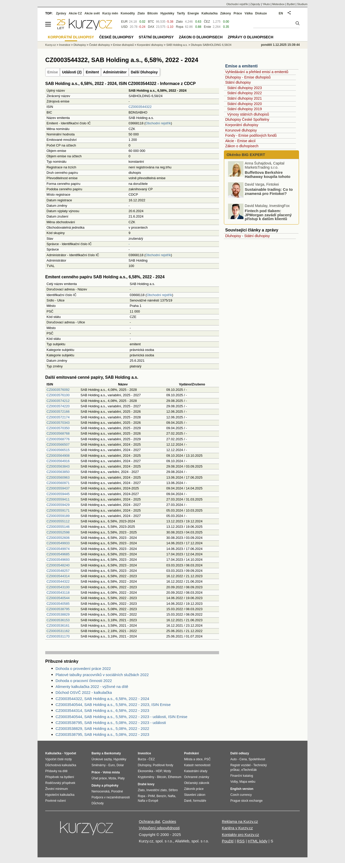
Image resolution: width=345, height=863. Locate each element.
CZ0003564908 (58, 456)
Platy (121, 778)
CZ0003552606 (58, 538)
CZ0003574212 (58, 401)
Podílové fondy (163, 765)
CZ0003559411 (58, 499)
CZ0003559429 (58, 505)
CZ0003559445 (58, 494)
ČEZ (207, 21)
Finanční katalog (241, 776)
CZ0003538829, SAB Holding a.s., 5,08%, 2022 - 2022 (102, 728)
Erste (207, 27)
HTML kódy (257, 841)
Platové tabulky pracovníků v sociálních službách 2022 (102, 674)
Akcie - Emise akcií (240, 141)
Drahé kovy (146, 784)
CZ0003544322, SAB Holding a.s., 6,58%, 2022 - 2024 (102, 698)
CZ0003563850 (58, 472)
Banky (96, 753)
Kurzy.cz (50, 44)
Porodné (117, 791)
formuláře (199, 800)
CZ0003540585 (58, 604)
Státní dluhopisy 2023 (244, 88)
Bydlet (291, 4)
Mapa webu (247, 781)
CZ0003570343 (58, 423)
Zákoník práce (194, 789)
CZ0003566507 (58, 444)
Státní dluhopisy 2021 (244, 98)
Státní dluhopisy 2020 (244, 104)
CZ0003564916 (58, 461)
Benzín (161, 796)
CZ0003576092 (58, 390)
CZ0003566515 (58, 450)
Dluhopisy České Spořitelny (247, 119)
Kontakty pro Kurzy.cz (240, 834)
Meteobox (278, 4)
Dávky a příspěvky (105, 785)
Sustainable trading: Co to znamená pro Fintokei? (269, 192)
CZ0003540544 (58, 598)
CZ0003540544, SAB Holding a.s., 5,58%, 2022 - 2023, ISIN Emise (113, 704)
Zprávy (61, 13)
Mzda (112, 778)
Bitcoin (152, 13)
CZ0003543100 (58, 587)
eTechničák (249, 770)
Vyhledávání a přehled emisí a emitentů (256, 72)
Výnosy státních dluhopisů (248, 114)
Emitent (92, 72)
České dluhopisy (99, 44)
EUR (124, 21)
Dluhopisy (233, 236)
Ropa (179, 27)
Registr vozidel (240, 765)
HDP (159, 771)
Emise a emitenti (241, 66)
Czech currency (241, 795)
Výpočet (70, 753)
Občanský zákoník (196, 783)
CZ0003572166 (58, 411)
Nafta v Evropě (148, 800)
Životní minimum (56, 789)
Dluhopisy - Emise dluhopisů (248, 77)
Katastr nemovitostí (197, 765)
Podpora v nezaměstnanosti (111, 797)
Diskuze (261, 13)
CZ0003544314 (58, 576)
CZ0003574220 (58, 406)
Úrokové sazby (102, 759)
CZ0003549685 (58, 554)
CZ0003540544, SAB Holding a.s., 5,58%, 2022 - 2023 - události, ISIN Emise (121, 716)
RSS (241, 841)
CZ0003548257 (58, 571)
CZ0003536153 (58, 620)
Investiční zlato (156, 790)
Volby (234, 781)
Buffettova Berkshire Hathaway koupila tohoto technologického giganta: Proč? (260, 179)
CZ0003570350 (58, 428)
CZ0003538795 (58, 609)
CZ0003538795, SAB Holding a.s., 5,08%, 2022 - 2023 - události (111, 722)
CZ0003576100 (58, 395)
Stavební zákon (194, 795)
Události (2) (71, 72)
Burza (142, 759)
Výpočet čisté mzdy (58, 759)
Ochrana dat (149, 821)
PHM (151, 796)
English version (241, 789)
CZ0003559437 (58, 488)
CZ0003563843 (58, 466)
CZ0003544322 (140, 107)
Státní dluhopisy (238, 82)
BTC (151, 21)
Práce (238, 13)
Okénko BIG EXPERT (245, 154)
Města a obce (193, 759)
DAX (151, 27)
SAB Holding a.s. (177, 44)
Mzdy (167, 771)
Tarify (181, 13)
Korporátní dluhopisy (241, 125)
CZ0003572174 (58, 417)
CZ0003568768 (58, 433)
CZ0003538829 (58, 614)
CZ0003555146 (58, 527)
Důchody (98, 803)
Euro (111, 765)
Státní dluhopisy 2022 (244, 93)
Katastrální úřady (195, 771)
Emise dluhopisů (123, 44)
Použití (228, 841)
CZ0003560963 (58, 477)
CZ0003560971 (58, 483)
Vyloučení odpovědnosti (159, 828)
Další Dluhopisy (144, 72)
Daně (188, 800)
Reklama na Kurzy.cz (240, 821)
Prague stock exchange (246, 800)
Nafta (171, 796)
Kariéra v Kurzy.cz (237, 828)
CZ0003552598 (58, 532)
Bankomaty (112, 753)
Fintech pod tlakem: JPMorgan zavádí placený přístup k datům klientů (268, 215)
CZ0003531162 (58, 631)
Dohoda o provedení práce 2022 (83, 668)
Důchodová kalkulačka (60, 765)
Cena (243, 759)
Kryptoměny (146, 777)
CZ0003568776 (58, 439)
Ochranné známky (196, 777)
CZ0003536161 (58, 625)
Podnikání (191, 753)
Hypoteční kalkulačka (59, 795)
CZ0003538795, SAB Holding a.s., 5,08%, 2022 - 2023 (102, 734)
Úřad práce (99, 778)
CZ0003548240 (58, 565)
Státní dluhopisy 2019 (244, 109)
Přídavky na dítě (56, 771)
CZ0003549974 (58, 549)
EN (281, 13)
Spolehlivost (257, 759)
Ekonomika (145, 771)
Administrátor (115, 72)
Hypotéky (167, 13)
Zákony (225, 13)
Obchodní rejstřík (158, 123)
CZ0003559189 (58, 516)
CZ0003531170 (58, 636)
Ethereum (174, 777)
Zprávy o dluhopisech (250, 37)
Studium (302, 4)
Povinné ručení (55, 800)
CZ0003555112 (58, 521)
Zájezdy (255, 4)
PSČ (207, 759)
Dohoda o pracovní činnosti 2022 (84, 680)
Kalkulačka (210, 13)
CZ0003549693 (58, 560)
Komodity (128, 13)
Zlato (179, 21)
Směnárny (99, 765)
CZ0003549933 (58, 543)
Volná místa (111, 772)
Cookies (169, 821)
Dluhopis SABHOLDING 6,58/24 (211, 44)
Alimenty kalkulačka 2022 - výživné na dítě (92, 686)
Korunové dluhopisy (241, 130)
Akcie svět (92, 13)
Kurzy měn (110, 13)
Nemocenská (101, 791)
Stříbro (173, 790)
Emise (52, 72)
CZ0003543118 (58, 592)
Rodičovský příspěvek (60, 783)
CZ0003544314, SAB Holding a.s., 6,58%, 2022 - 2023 (102, 710)
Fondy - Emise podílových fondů (251, 135)
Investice (64, 44)
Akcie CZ (75, 13)
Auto (233, 759)
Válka (248, 13)
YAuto (266, 4)
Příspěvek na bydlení (59, 777)
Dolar (120, 765)
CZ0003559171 (58, 510)
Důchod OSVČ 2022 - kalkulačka (84, 692)
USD (124, 27)
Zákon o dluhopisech (241, 146)
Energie (193, 13)
